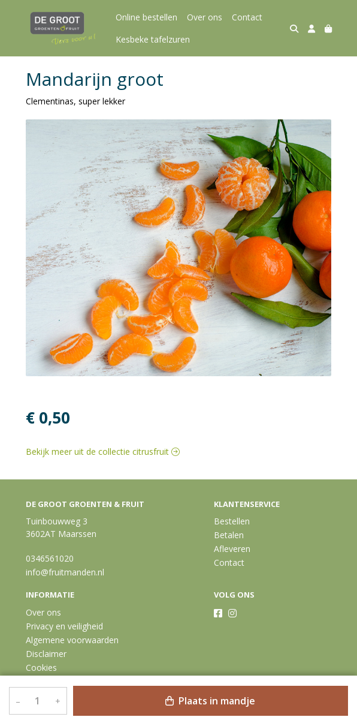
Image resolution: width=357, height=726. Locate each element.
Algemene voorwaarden (72, 640)
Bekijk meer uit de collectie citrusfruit (103, 451)
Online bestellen (146, 17)
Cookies (41, 667)
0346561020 (50, 558)
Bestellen (232, 521)
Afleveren (232, 548)
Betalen (229, 535)
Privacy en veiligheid (64, 626)
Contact (247, 17)
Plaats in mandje (210, 700)
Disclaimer (46, 653)
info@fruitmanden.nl (65, 572)
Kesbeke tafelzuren (153, 39)
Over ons (204, 17)
